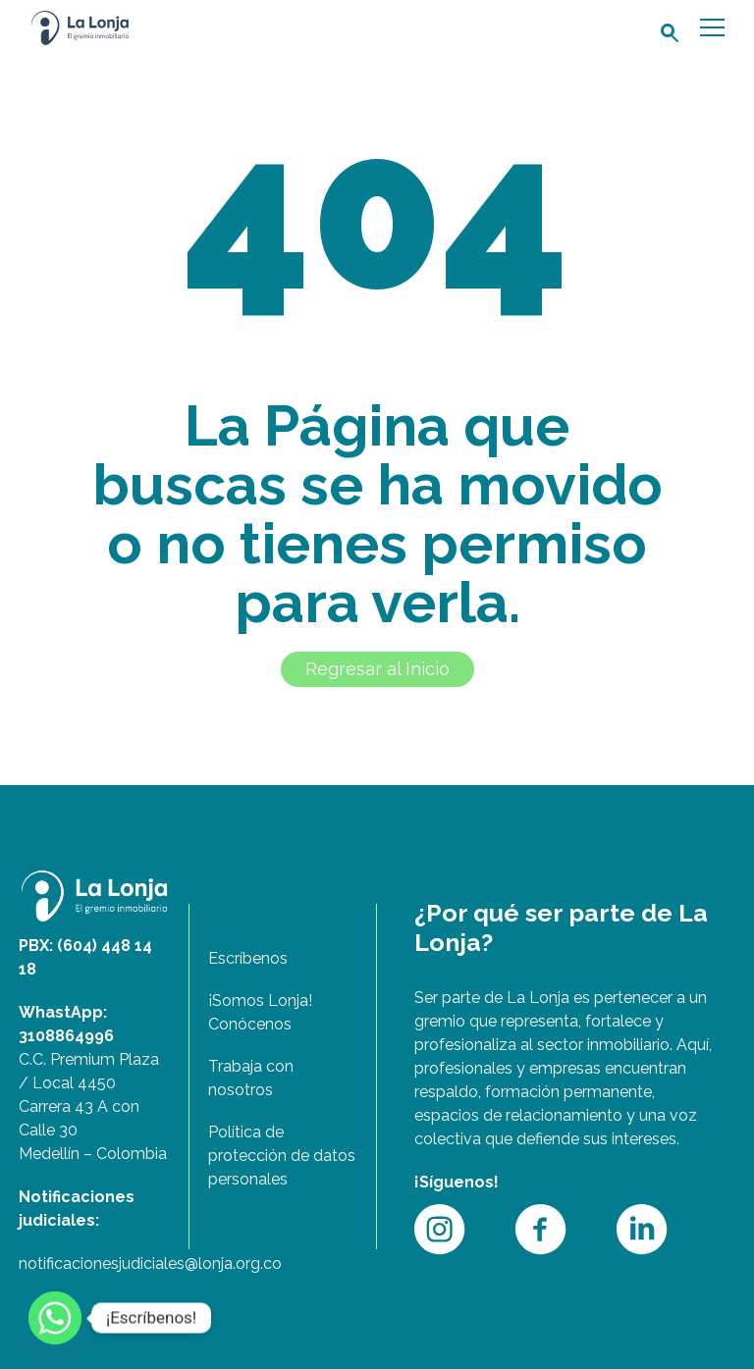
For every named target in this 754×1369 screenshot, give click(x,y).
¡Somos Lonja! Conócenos (260, 1012)
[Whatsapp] (54, 1317)
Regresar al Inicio (377, 668)
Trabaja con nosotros (251, 1078)
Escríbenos (248, 958)
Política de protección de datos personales (281, 1155)
